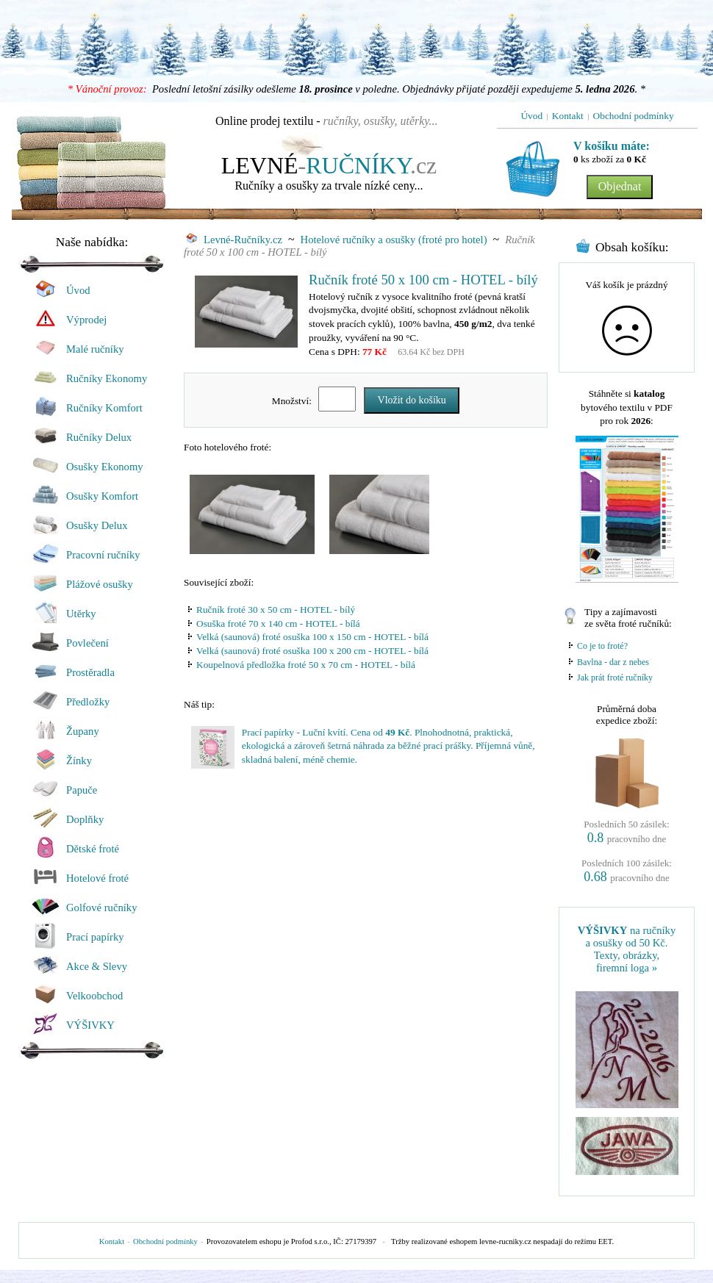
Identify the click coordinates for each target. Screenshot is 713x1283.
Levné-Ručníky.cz (234, 239)
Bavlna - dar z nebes (613, 662)
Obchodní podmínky (165, 1241)
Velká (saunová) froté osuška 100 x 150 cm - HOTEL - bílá (312, 636)
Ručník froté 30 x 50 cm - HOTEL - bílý (275, 609)
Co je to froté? (602, 646)
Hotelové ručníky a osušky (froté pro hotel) (394, 239)
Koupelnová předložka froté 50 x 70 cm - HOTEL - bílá (305, 664)
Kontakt (111, 1241)
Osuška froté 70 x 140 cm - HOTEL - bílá (278, 623)
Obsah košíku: (632, 247)
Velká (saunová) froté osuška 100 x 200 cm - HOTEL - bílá (312, 650)
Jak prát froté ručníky (615, 677)
